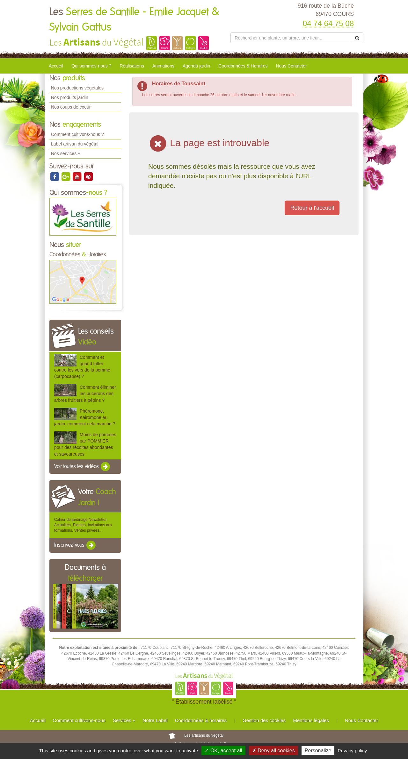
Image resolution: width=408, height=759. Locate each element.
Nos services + (65, 153)
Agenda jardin (196, 65)
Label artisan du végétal (74, 143)
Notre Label (155, 720)
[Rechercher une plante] (290, 37)
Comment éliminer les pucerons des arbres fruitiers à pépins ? (85, 393)
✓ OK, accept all (223, 750)
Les (134, 20)
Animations (163, 65)
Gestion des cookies (264, 720)
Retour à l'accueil (312, 208)
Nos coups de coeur (71, 107)
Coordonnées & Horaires (242, 65)
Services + (124, 720)
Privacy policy (352, 750)
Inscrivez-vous (75, 545)
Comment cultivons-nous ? (77, 134)
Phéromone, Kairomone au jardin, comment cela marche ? (84, 417)
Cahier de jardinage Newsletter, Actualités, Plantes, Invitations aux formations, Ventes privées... (83, 525)
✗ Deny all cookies (273, 750)
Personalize (318, 750)
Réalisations (132, 65)
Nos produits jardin (69, 97)
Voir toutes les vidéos (82, 466)
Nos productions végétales (77, 87)
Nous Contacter (291, 65)
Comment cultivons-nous (79, 720)
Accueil (56, 65)
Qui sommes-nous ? (91, 65)
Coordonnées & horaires (201, 720)
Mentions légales (311, 720)
